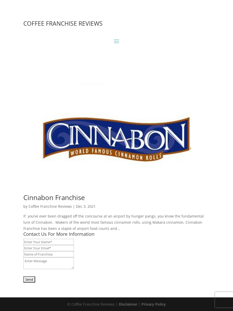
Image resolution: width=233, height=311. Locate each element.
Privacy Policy (153, 304)
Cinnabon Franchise (54, 197)
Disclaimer (128, 304)
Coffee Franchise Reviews (50, 206)
